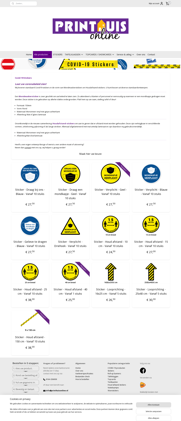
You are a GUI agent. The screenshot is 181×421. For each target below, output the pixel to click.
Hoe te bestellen (82, 379)
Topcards (112, 379)
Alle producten (42, 54)
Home (29, 54)
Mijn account (156, 3)
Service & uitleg (125, 54)
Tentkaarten (113, 382)
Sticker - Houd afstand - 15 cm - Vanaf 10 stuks (151, 244)
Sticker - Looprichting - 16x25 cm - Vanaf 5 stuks (110, 291)
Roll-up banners (114, 373)
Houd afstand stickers (117, 385)
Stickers (111, 371)
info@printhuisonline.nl (55, 390)
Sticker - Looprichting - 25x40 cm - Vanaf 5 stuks (150, 291)
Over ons (141, 54)
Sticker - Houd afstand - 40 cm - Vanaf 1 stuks (70, 291)
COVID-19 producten (116, 368)
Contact (151, 54)
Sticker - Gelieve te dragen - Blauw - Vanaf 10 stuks (30, 244)
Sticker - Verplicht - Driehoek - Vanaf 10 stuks (70, 244)
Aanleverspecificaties (84, 373)
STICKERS (57, 54)
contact (27, 147)
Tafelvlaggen (113, 376)
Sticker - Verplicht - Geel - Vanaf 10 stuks (111, 192)
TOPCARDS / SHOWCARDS (100, 54)
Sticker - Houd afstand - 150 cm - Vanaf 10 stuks (30, 339)
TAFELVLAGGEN (74, 54)
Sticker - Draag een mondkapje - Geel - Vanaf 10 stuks (70, 194)
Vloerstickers (113, 390)
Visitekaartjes (113, 387)
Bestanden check (82, 376)
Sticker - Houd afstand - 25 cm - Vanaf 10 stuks (30, 291)
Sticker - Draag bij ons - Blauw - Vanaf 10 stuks (30, 192)
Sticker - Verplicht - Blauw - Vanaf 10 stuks (151, 192)
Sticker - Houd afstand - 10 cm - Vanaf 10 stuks (111, 244)
